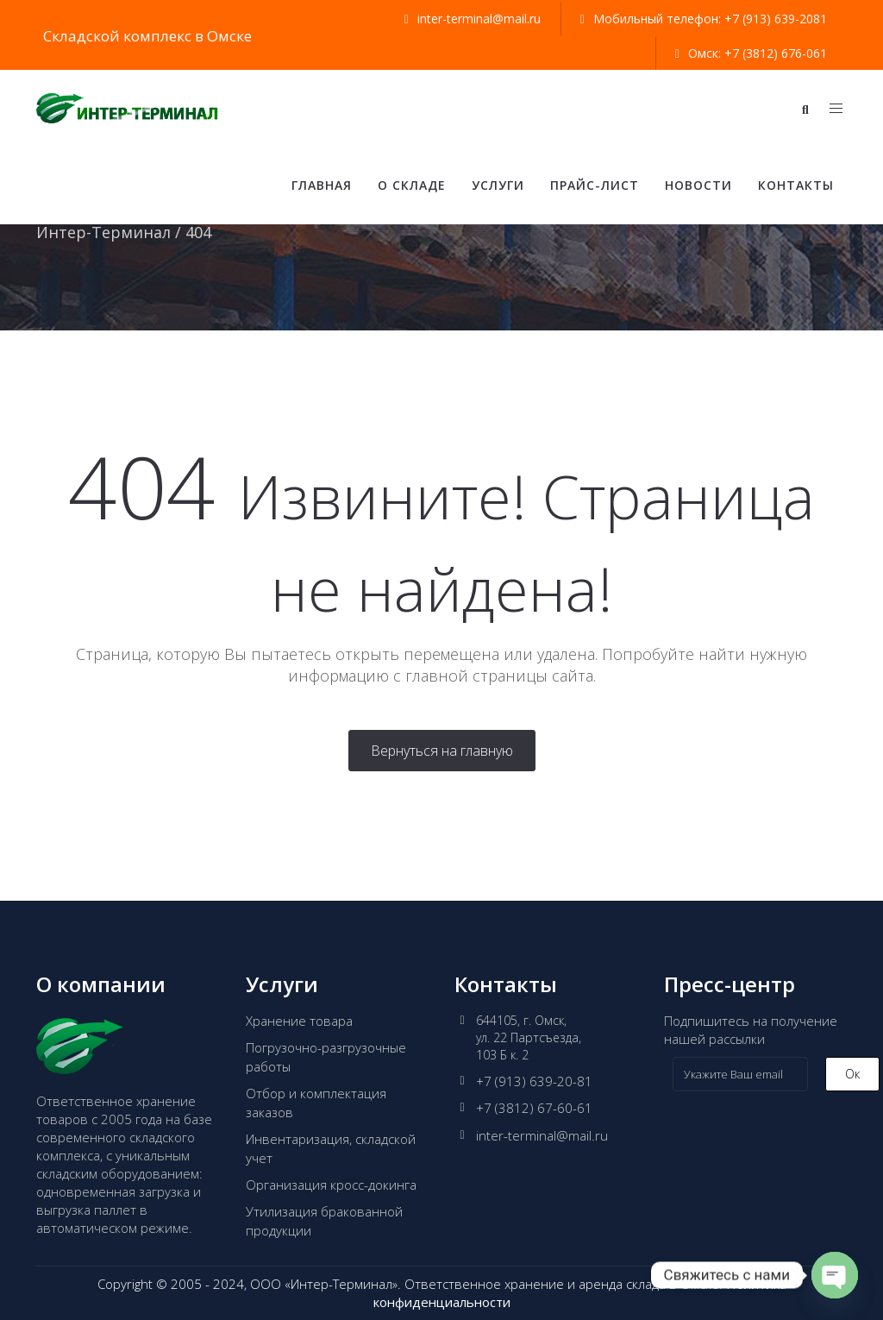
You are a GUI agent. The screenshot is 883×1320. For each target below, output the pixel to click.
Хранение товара (299, 1020)
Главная (321, 185)
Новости (698, 185)
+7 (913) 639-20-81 (534, 1081)
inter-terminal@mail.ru (542, 1135)
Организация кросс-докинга (331, 1184)
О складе (412, 185)
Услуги (498, 185)
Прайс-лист (594, 185)
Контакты (796, 185)
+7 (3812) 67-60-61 (534, 1107)
